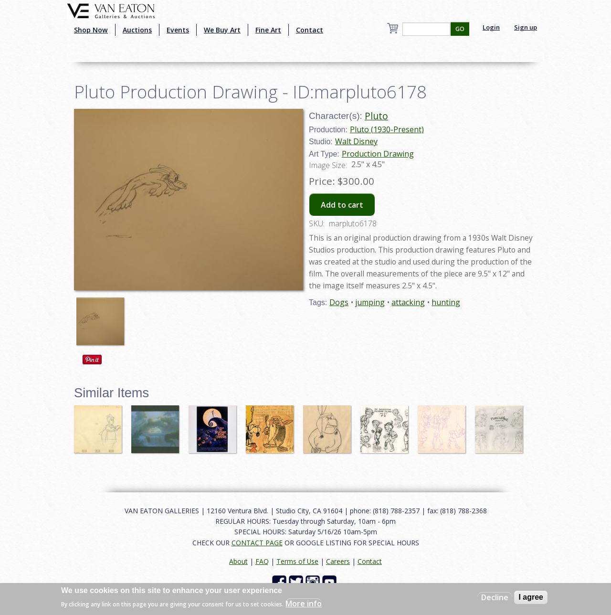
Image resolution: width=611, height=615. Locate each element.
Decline (494, 597)
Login (491, 27)
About (238, 561)
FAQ (262, 561)
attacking (408, 302)
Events (178, 29)
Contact (309, 29)
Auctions (137, 29)
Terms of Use (297, 561)
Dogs (338, 302)
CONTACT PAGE (257, 542)
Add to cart (342, 205)
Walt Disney (356, 141)
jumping (370, 302)
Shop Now (91, 29)
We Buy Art (222, 29)
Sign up (525, 27)
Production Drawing (378, 153)
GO (459, 29)
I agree (530, 597)
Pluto (376, 115)
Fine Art (268, 29)
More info (303, 603)
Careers (338, 561)
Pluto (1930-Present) (387, 129)
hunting (446, 302)
